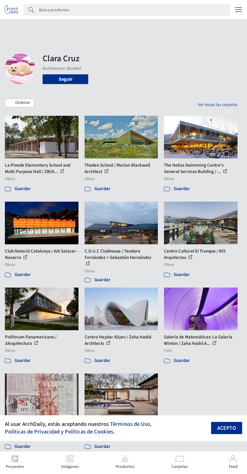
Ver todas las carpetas (218, 105)
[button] (19, 103)
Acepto (226, 428)
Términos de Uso (130, 424)
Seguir (65, 79)
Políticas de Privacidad (32, 432)
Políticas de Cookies (89, 432)
